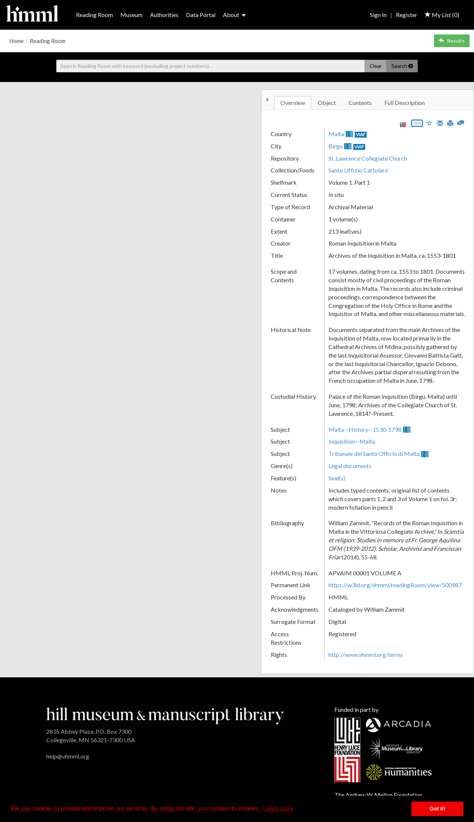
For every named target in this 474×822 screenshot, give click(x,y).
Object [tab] (327, 102)
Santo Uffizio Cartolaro (358, 170)
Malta (336, 133)
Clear (376, 66)
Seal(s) (336, 477)
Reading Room (94, 14)
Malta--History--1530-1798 (364, 429)
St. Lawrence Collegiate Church (367, 158)
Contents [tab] (360, 102)
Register (406, 14)
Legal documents (349, 465)
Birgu (335, 145)
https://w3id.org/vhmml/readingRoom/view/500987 (395, 584)
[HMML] (165, 715)
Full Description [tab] (404, 102)
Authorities (164, 14)
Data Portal (201, 14)
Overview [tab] (292, 102)
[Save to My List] (430, 122)
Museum (131, 14)
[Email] (440, 122)
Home (16, 40)
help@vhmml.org (67, 756)
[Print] (450, 122)
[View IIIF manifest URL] (403, 124)
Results (452, 40)
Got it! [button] (437, 809)
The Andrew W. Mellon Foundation (378, 794)
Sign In (378, 14)
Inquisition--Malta (351, 441)
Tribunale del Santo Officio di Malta (374, 453)
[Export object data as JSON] (417, 125)
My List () (442, 14)
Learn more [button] (278, 808)
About (234, 14)
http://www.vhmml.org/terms (365, 654)
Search (402, 66)
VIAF (360, 134)
